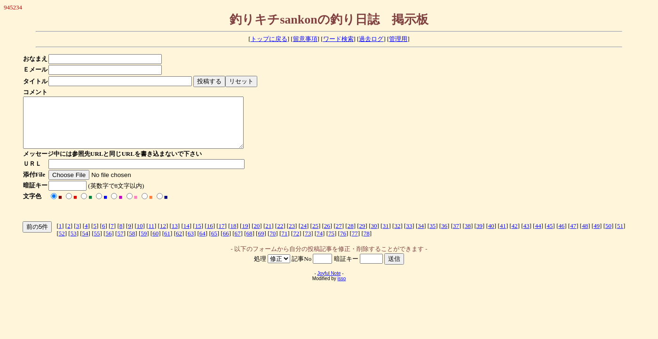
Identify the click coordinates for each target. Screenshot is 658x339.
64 (202, 243)
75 (331, 243)
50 (608, 235)
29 (362, 235)
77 (355, 243)
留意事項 (305, 38)
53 (74, 243)
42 (515, 235)
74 (320, 243)
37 (456, 235)
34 (421, 235)
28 (351, 235)
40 (491, 235)
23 (292, 235)
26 (327, 235)
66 (226, 243)
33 (409, 235)
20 (257, 235)
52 (62, 243)
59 (144, 243)
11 (151, 235)
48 (585, 235)
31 (385, 235)
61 (167, 243)
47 (573, 235)
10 (140, 235)
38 (468, 235)
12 (163, 235)
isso (342, 288)
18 (233, 235)
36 (444, 235)
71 (284, 243)
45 (550, 235)
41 (503, 235)
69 (261, 243)
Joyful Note (329, 283)
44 (538, 235)
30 (374, 235)
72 (296, 243)
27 (339, 235)
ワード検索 (338, 38)
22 (280, 235)
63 (191, 243)
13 (175, 235)
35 (432, 235)
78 (367, 243)
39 (479, 235)
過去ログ (371, 38)
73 (308, 243)
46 (561, 235)
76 (343, 243)
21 (268, 235)
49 (597, 235)
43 (526, 235)
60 (155, 243)
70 (273, 243)
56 (108, 243)
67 (238, 243)
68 (249, 243)
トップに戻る (269, 38)
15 (198, 235)
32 (397, 235)
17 (222, 235)
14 (186, 235)
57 (120, 243)
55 (97, 243)
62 (179, 243)
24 (304, 235)
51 (620, 235)
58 (132, 243)
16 (210, 235)
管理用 (398, 38)
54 (85, 243)
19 (245, 235)
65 (214, 243)
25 (315, 235)
